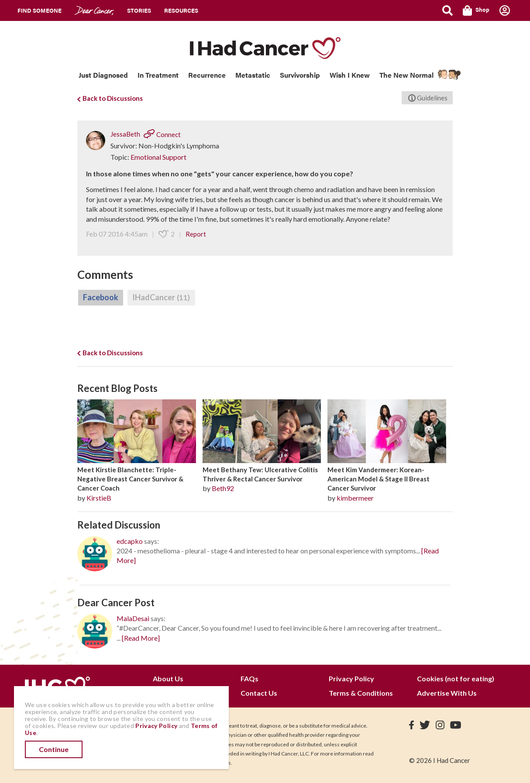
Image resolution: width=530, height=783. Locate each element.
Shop (476, 10)
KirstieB (98, 498)
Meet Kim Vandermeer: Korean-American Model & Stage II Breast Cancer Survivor (378, 479)
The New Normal (406, 75)
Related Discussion (118, 525)
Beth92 (223, 488)
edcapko (130, 541)
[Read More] (141, 638)
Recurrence (207, 75)
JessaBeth (125, 134)
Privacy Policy (351, 678)
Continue (54, 749)
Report (196, 234)
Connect (162, 134)
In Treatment (158, 75)
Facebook (100, 297)
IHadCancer (161, 297)
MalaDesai (133, 618)
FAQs (249, 678)
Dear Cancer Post (116, 602)
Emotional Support (158, 157)
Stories (139, 10)
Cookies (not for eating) (455, 678)
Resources (181, 10)
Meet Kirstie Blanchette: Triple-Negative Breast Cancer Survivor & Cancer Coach (130, 479)
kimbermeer (355, 498)
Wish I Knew (350, 75)
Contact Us (259, 693)
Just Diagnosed (103, 75)
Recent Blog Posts (117, 388)
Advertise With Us (447, 693)
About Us (168, 678)
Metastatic (252, 75)
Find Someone (39, 10)
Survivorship (300, 75)
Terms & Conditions (361, 693)
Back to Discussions (110, 98)
